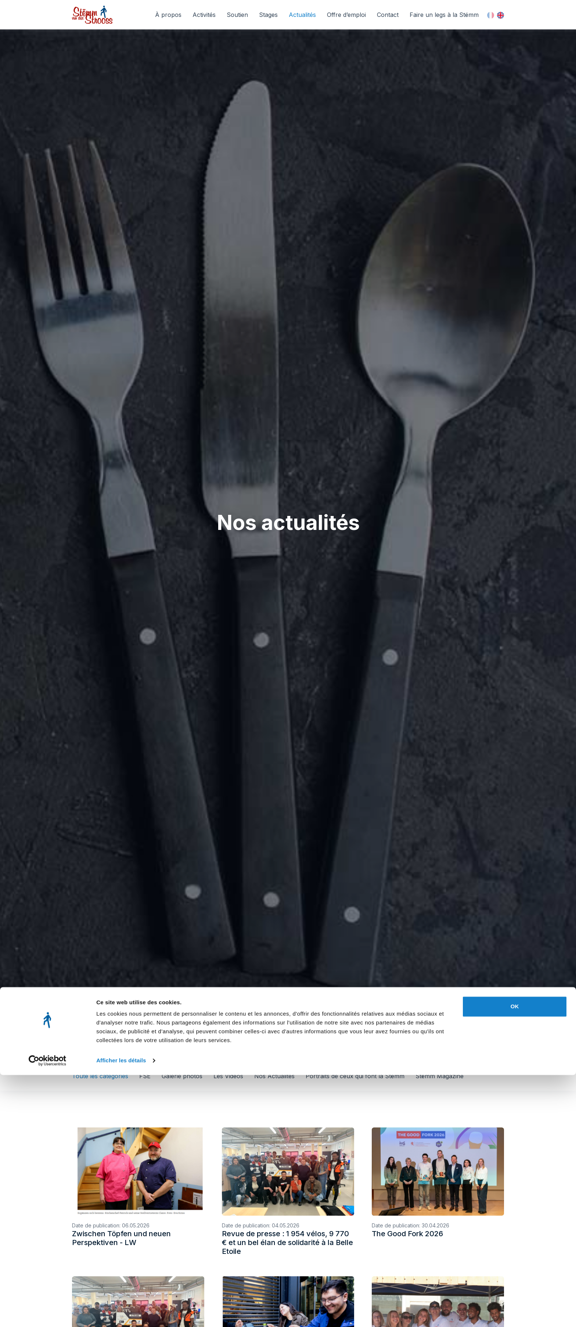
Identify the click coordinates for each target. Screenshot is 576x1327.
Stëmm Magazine (439, 1076)
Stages (268, 14)
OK (515, 1258)
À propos (168, 14)
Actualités (302, 14)
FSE (145, 1076)
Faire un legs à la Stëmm (444, 14)
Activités (204, 14)
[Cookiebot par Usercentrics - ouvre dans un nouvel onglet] (47, 1312)
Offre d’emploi (346, 14)
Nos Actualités (274, 1076)
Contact (388, 14)
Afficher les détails (121, 1312)
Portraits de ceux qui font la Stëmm (355, 1076)
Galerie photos (182, 1076)
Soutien (237, 14)
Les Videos (228, 1076)
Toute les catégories (100, 1076)
